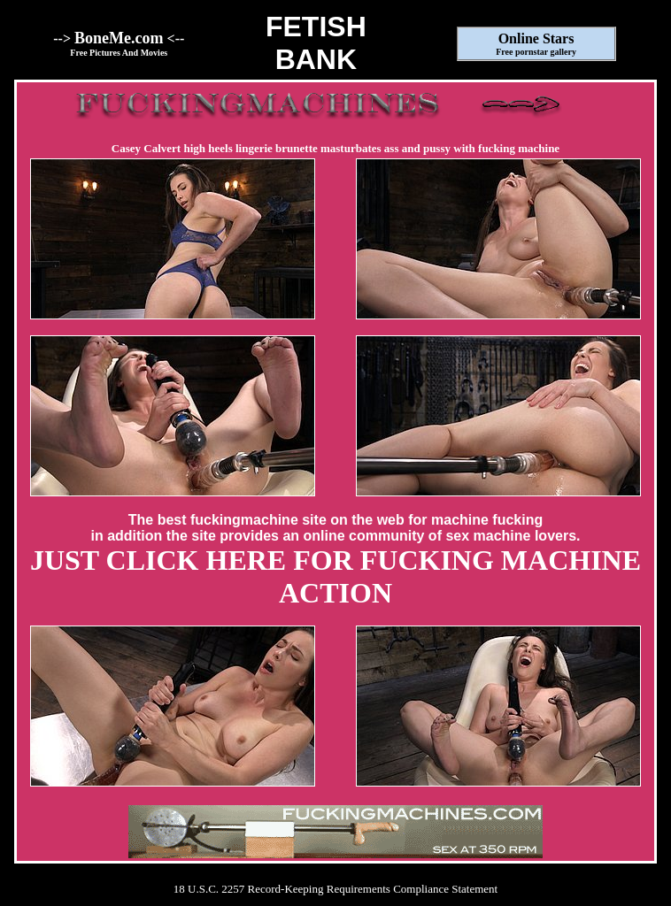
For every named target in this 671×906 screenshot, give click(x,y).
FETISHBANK (316, 43)
